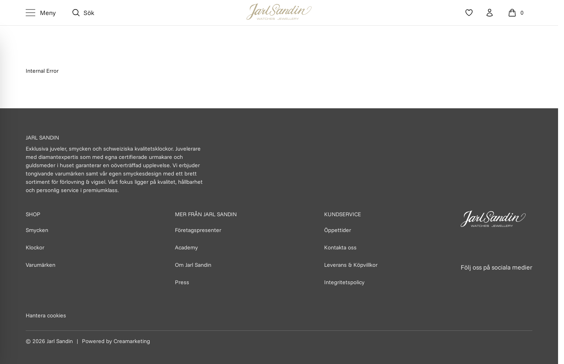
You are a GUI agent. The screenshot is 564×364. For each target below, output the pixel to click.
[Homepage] (279, 12)
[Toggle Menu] (41, 12)
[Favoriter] (469, 12)
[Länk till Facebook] (467, 282)
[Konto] (489, 12)
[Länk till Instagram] (485, 282)
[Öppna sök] (82, 12)
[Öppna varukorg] (516, 12)
